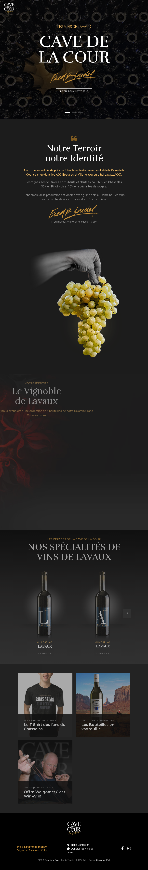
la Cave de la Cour (47, 720)
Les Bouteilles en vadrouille (97, 726)
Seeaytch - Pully (103, 860)
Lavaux (45, 646)
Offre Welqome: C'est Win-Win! (44, 794)
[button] (67, 112)
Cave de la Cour (46, 788)
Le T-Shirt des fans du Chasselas (45, 726)
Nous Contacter (78, 844)
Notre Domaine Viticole (74, 91)
